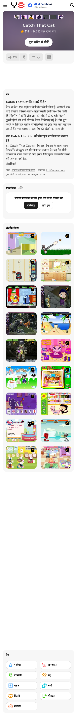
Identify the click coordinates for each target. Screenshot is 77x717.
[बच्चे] (55, 685)
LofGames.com (55, 170)
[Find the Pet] (56, 377)
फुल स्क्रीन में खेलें (39, 42)
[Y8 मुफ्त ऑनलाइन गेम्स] (17, 5)
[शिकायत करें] (36, 57)
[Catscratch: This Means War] (21, 404)
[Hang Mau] (21, 430)
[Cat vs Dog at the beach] (56, 323)
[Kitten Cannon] (56, 243)
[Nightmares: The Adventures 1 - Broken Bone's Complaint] (56, 296)
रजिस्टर (31, 205)
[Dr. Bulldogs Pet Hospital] (21, 457)
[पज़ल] (21, 685)
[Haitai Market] (56, 404)
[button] (11, 164)
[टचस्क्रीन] (21, 675)
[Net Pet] (56, 270)
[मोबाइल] (55, 696)
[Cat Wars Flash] (56, 430)
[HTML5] (55, 665)
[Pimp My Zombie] (21, 350)
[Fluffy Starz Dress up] (56, 350)
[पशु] (55, 675)
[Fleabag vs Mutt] (21, 243)
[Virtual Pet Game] (21, 296)
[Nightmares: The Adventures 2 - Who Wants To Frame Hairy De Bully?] (21, 323)
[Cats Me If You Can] (21, 270)
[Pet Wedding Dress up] (21, 377)
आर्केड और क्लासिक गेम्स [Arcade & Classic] (23, 170)
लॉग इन (46, 205)
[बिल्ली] (21, 696)
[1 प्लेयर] (21, 665)
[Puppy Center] (56, 457)
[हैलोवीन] (21, 706)
